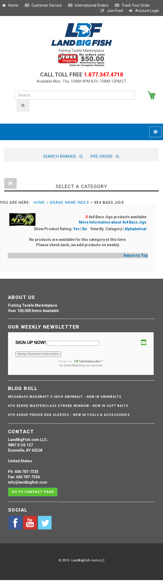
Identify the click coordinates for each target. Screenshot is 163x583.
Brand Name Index (69, 202)
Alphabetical (135, 229)
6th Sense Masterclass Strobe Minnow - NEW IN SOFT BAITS (68, 406)
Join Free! (111, 11)
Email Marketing (74, 365)
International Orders (88, 5)
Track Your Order (132, 5)
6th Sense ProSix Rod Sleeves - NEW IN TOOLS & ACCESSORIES (69, 415)
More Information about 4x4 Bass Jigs (112, 222)
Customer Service (43, 5)
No (84, 229)
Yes (76, 229)
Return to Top (136, 255)
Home (9, 5)
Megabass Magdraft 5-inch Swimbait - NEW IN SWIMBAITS (64, 397)
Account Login (143, 11)
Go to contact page (32, 492)
